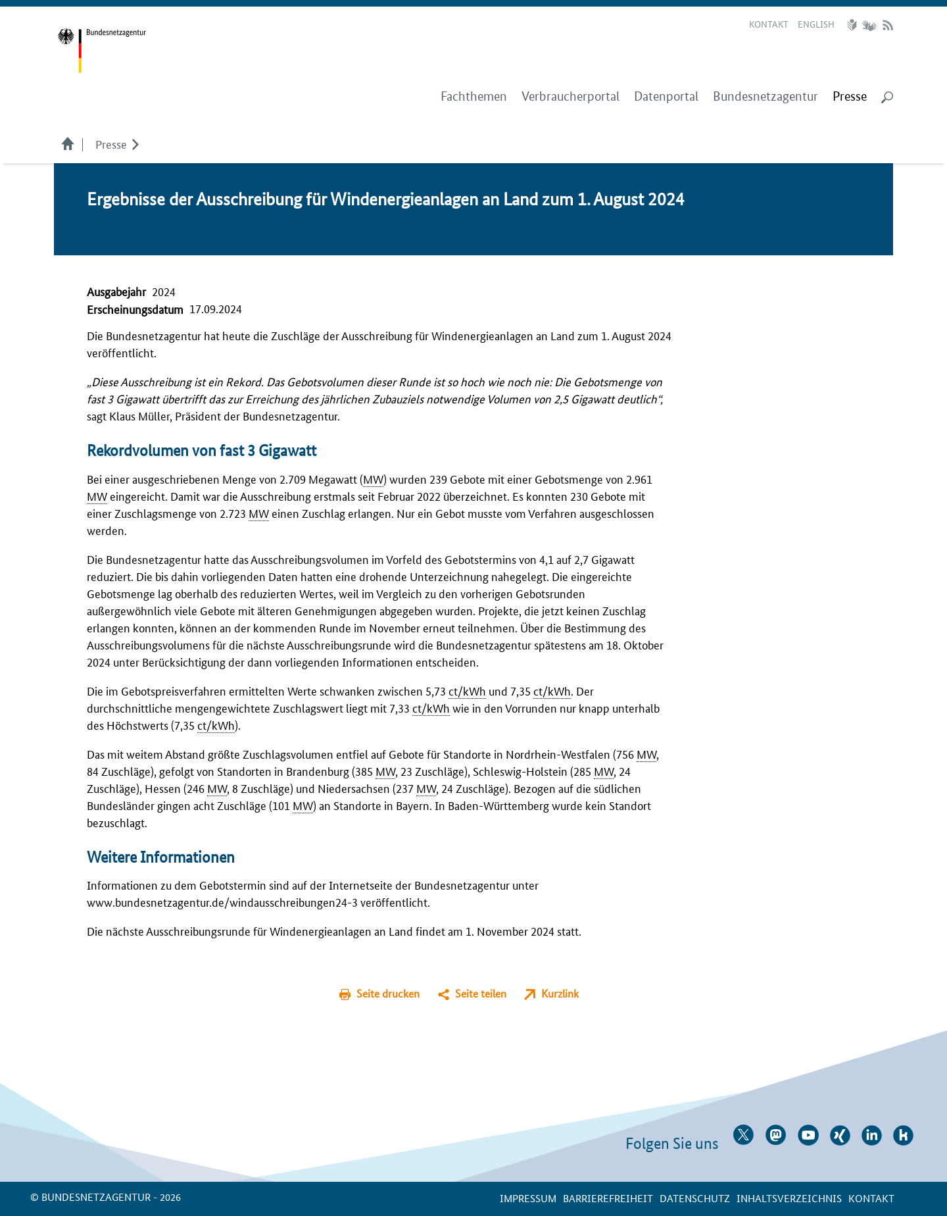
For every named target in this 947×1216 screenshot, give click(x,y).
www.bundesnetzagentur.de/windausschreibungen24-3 (222, 901)
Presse (111, 143)
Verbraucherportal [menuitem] (570, 96)
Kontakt (769, 23)
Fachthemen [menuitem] (474, 96)
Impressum (528, 1198)
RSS (887, 25)
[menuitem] (850, 97)
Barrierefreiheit (608, 1198)
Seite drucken (388, 993)
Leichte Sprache (853, 25)
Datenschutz (695, 1198)
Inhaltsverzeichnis (789, 1198)
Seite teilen (480, 993)
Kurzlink (560, 993)
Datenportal (666, 96)
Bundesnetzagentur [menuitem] (765, 96)
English (816, 23)
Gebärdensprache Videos (869, 25)
